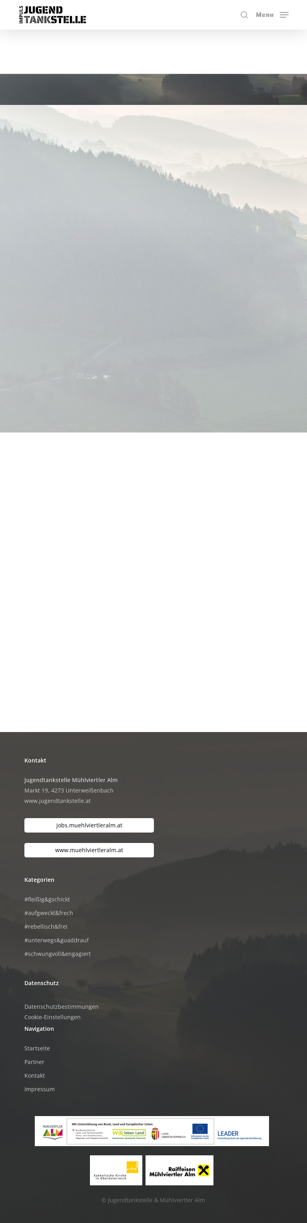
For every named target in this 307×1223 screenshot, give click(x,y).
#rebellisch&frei (46, 926)
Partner (34, 1062)
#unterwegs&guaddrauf (56, 940)
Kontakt (34, 1075)
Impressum (39, 1089)
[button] (272, 14)
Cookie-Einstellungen (52, 1017)
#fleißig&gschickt (47, 899)
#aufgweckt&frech (48, 913)
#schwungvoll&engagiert (57, 953)
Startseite (37, 1048)
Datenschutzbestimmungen (61, 1006)
